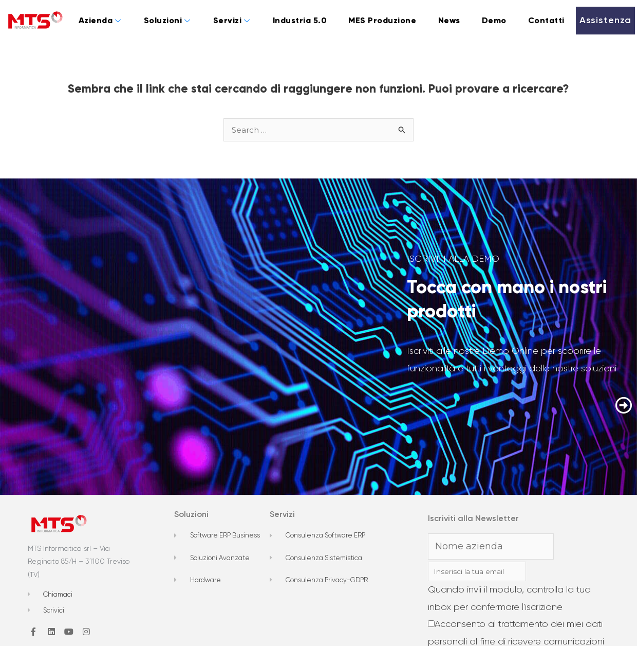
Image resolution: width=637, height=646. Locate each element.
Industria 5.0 (300, 20)
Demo (494, 20)
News (449, 20)
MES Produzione (382, 20)
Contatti (546, 20)
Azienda (100, 20)
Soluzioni (167, 20)
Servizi (231, 20)
